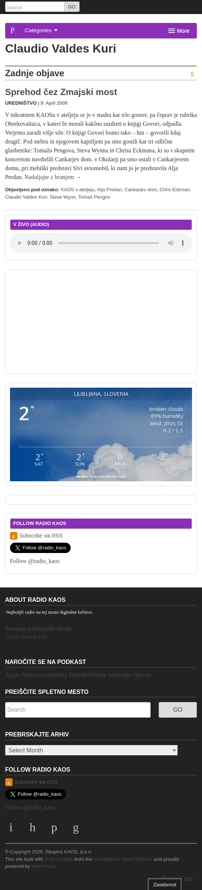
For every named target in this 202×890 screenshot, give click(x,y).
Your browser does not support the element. (101, 243)
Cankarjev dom (141, 189)
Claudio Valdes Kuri (26, 197)
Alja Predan (109, 189)
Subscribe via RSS (36, 536)
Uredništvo (21, 103)
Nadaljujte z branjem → (52, 177)
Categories (41, 30)
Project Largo (58, 859)
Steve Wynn (62, 197)
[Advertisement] (101, 320)
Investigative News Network (123, 859)
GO (71, 7)
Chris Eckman (175, 189)
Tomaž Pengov (94, 197)
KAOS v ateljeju (77, 189)
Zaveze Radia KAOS (26, 637)
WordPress (43, 866)
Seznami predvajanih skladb (38, 629)
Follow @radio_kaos (35, 561)
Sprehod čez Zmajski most (61, 92)
